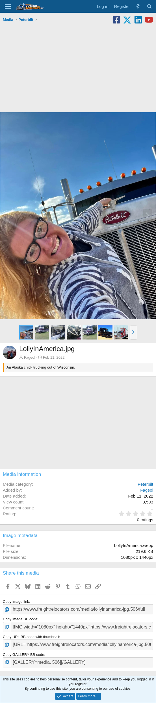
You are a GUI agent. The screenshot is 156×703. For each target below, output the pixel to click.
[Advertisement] (78, 66)
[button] (133, 332)
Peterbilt (145, 484)
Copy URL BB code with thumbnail (31, 637)
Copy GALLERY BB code (23, 654)
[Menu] (7, 6)
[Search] (149, 6)
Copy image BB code (20, 619)
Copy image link (16, 601)
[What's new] (138, 6)
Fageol (29, 357)
